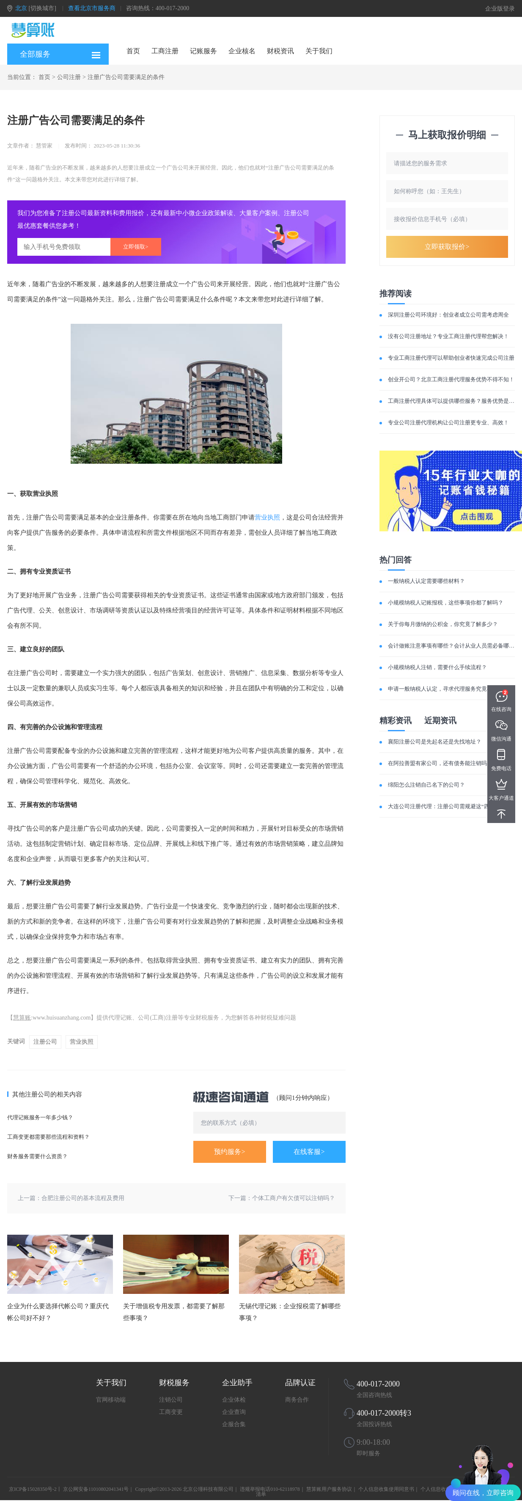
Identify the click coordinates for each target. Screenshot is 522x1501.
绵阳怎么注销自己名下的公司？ (426, 785)
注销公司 (171, 1400)
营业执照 (267, 517)
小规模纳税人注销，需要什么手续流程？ (437, 667)
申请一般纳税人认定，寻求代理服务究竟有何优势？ (451, 689)
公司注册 (69, 77)
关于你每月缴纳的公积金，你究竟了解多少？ (443, 624)
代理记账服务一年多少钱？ (40, 1117)
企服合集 (234, 1424)
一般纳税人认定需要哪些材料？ (426, 581)
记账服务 (203, 51)
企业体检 (234, 1400)
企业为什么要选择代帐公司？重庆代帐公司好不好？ (58, 1312)
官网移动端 (111, 1400)
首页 (133, 51)
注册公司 (45, 1042)
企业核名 (242, 51)
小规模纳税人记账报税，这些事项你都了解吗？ (445, 602)
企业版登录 (500, 8)
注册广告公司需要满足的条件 (126, 77)
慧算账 (22, 1017)
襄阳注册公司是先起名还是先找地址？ (434, 741)
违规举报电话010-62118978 (270, 1489)
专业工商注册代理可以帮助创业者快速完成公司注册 (451, 358)
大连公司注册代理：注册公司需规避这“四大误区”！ (451, 806)
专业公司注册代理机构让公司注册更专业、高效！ (448, 422)
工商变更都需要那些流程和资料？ (48, 1137)
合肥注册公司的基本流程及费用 (82, 1198)
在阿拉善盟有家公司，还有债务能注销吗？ (440, 763)
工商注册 (165, 51)
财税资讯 (280, 51)
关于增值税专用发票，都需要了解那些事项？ (174, 1312)
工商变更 (171, 1412)
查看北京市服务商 (91, 8)
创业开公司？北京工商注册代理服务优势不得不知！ (451, 379)
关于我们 (318, 51)
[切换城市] (42, 8)
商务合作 (297, 1400)
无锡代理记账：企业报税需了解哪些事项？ (290, 1312)
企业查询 (234, 1412)
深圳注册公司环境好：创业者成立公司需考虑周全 (448, 315)
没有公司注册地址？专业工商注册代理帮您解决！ (448, 336)
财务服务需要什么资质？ (37, 1156)
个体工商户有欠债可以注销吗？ (293, 1198)
